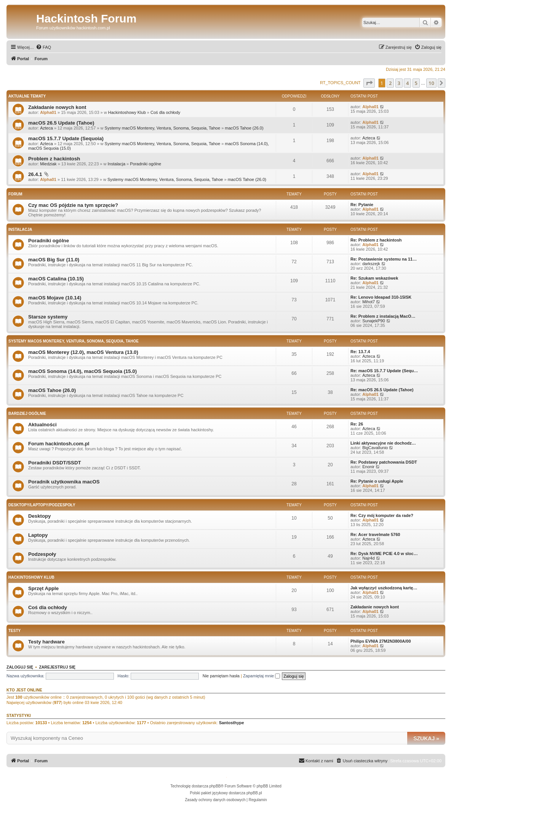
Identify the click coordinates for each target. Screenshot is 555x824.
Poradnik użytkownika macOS (64, 482)
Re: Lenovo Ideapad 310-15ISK (380, 297)
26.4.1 (35, 174)
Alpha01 (48, 112)
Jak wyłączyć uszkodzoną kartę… (383, 588)
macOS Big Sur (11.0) (53, 259)
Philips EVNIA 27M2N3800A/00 (380, 641)
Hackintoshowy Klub (127, 112)
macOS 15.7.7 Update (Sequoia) (66, 138)
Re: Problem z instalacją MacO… (383, 316)
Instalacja (116, 164)
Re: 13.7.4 (360, 351)
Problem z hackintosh (54, 159)
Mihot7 (368, 301)
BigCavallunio (375, 447)
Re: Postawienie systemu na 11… (383, 259)
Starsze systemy (47, 317)
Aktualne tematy (27, 96)
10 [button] (431, 83)
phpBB (215, 786)
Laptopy (38, 535)
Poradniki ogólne (145, 164)
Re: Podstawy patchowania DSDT (383, 462)
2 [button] (390, 83)
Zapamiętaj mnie (261, 676)
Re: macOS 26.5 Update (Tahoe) (381, 389)
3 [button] (399, 83)
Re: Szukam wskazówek (374, 278)
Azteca (46, 128)
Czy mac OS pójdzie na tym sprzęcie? (73, 205)
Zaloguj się (19, 667)
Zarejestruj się (57, 667)
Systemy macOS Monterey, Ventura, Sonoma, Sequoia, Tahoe (162, 128)
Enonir (368, 466)
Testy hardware (46, 642)
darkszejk (371, 263)
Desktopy (39, 516)
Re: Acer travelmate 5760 (375, 534)
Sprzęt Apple (43, 588)
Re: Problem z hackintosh (375, 240)
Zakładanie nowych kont (57, 107)
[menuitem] (43, 47)
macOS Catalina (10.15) (56, 279)
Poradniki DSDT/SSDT (54, 463)
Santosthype (231, 722)
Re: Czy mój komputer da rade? (381, 515)
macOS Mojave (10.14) (54, 298)
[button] (369, 83)
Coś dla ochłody (165, 112)
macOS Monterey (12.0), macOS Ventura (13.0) (83, 352)
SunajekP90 (373, 320)
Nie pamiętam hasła (221, 676)
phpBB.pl (254, 793)
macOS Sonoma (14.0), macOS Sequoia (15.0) (82, 371)
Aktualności (42, 424)
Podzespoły (42, 554)
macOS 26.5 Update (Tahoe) (61, 123)
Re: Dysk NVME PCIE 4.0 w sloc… (384, 553)
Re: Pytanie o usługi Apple (376, 481)
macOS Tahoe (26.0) (244, 128)
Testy (14, 631)
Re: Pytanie (361, 204)
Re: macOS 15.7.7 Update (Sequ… (384, 370)
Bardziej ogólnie (27, 413)
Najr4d (368, 558)
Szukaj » (426, 738)
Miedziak (48, 164)
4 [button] (407, 83)
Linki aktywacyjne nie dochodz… (383, 443)
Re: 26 (356, 424)
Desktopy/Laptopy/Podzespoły (41, 505)
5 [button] (416, 83)
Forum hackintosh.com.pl (58, 443)
